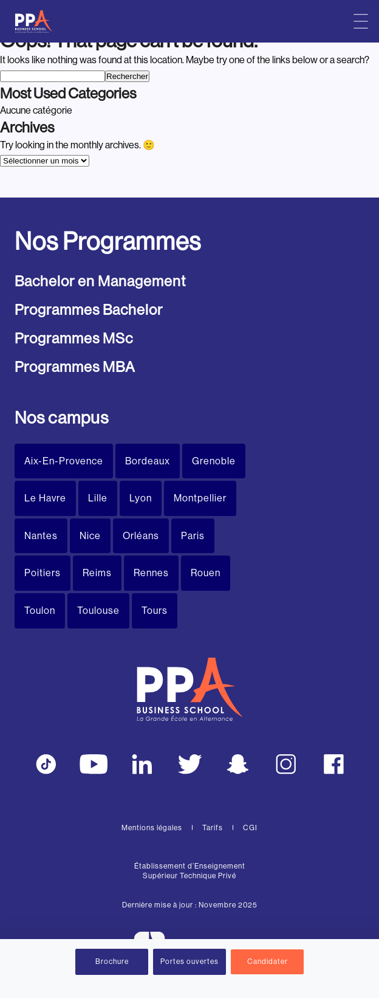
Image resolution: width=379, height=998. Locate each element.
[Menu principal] (361, 21)
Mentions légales (151, 828)
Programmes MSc (74, 338)
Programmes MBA (75, 367)
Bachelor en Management (100, 281)
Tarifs (212, 828)
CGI (250, 828)
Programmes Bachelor (89, 309)
